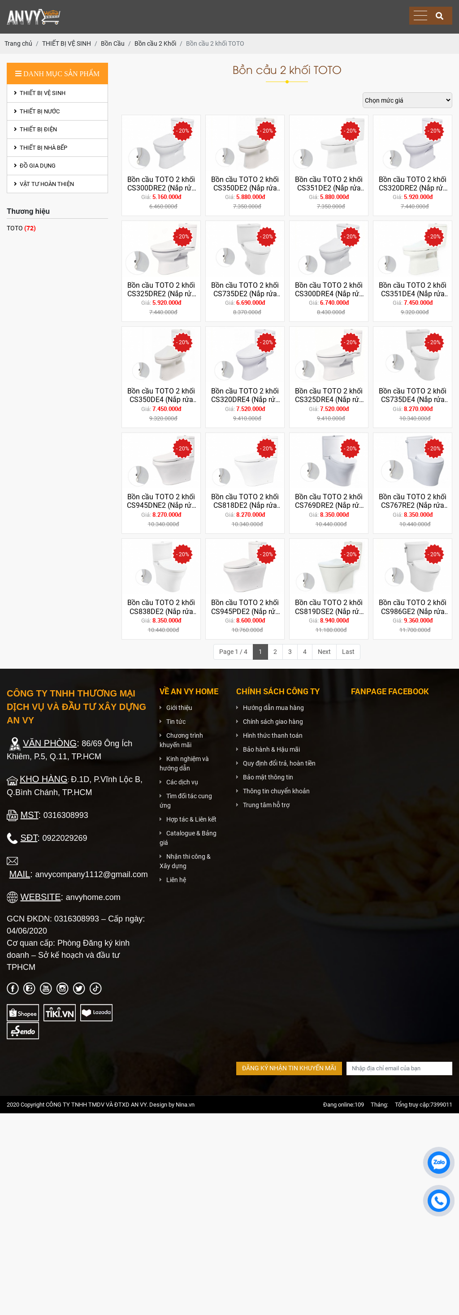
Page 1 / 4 (233, 651)
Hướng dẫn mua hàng (273, 707)
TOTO (21, 228)
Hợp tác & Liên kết (191, 819)
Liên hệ (176, 879)
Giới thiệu (179, 707)
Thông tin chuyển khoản (276, 791)
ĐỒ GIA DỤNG (35, 165)
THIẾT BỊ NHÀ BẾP (40, 147)
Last (348, 651)
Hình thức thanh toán (273, 735)
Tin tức (176, 721)
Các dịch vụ (182, 782)
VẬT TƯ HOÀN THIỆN (44, 184)
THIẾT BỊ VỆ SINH (39, 93)
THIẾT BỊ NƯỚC (37, 111)
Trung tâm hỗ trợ (266, 805)
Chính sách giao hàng (273, 721)
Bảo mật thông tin (268, 777)
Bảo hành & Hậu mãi (271, 749)
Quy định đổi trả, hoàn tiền (279, 763)
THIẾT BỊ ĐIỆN (35, 129)
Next (324, 651)
